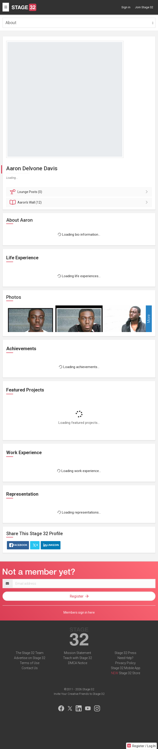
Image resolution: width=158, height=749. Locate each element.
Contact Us (30, 668)
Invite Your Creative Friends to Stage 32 (79, 694)
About (11, 22)
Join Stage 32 (144, 7)
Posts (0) (80, 192)
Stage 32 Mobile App (125, 668)
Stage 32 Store (129, 673)
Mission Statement (77, 653)
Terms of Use (29, 663)
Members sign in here (79, 612)
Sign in (125, 7)
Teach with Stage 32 (77, 658)
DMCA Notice (77, 663)
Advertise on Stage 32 (29, 658)
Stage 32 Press (125, 653)
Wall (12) (80, 202)
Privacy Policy (125, 663)
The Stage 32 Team (29, 653)
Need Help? (125, 658)
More (149, 319)
